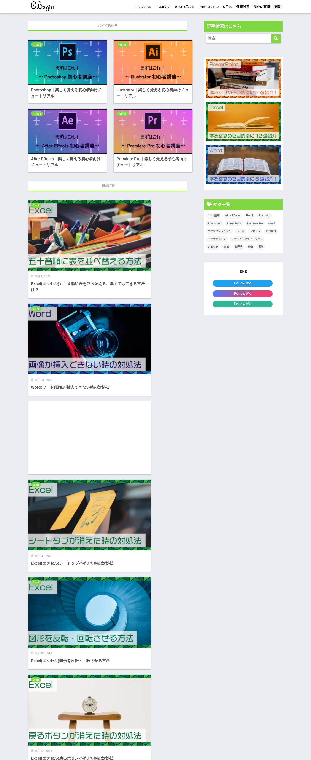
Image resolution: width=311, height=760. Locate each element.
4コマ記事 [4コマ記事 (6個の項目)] (214, 215)
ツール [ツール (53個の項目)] (240, 231)
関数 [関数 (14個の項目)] (261, 246)
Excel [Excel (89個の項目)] (249, 215)
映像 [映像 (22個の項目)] (250, 246)
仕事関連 (242, 6)
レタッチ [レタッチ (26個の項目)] (213, 246)
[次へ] (132, 680)
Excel (36, 204)
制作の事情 (262, 6)
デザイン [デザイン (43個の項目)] (255, 231)
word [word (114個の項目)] (271, 223)
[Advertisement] (66, 312)
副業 (277, 6)
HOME (155, 743)
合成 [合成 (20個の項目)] (226, 246)
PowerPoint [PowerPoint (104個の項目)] (234, 223)
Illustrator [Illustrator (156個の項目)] (264, 215)
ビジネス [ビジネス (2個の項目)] (271, 231)
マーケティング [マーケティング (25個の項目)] (217, 238)
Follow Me (242, 283)
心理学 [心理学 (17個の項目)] (238, 246)
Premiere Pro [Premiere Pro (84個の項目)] (255, 223)
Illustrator (163, 6)
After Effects (184, 6)
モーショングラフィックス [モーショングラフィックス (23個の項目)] (247, 238)
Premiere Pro (208, 6)
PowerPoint (123, 515)
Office (227, 6)
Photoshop (142, 6)
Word (119, 204)
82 (120, 680)
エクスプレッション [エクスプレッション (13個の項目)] (219, 231)
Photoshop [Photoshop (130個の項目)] (214, 223)
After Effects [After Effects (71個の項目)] (233, 215)
